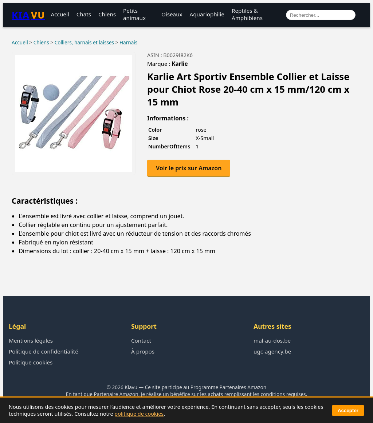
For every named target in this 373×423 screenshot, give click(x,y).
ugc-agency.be (272, 351)
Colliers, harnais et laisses (84, 42)
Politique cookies (30, 362)
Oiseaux (171, 14)
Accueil (60, 14)
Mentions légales (31, 340)
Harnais (128, 42)
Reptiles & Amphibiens (247, 14)
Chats (83, 14)
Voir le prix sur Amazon (188, 168)
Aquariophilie (207, 14)
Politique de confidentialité (43, 351)
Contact (141, 340)
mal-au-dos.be (272, 340)
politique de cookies (139, 413)
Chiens (107, 14)
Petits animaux (134, 14)
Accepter (348, 410)
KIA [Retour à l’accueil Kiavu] (28, 15)
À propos (142, 351)
